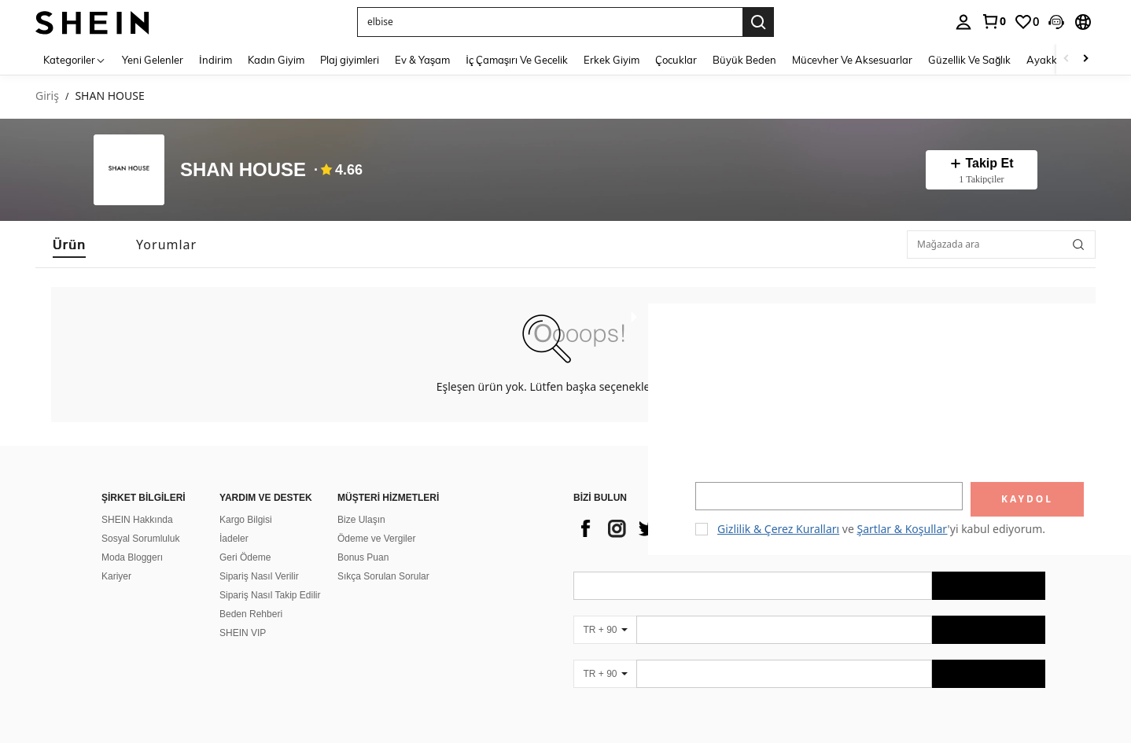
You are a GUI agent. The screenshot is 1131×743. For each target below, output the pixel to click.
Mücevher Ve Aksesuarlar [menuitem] (852, 59)
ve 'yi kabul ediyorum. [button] (881, 528)
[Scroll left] (1066, 59)
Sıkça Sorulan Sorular (383, 557)
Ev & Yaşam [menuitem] (423, 59)
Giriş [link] (47, 96)
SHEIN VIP (242, 614)
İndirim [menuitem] (215, 59)
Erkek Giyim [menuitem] (611, 59)
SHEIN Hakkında (137, 500)
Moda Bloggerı (132, 538)
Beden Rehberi (250, 595)
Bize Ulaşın (361, 500)
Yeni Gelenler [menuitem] (152, 59)
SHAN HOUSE (243, 170)
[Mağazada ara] (1001, 244)
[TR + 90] (604, 611)
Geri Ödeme (245, 538)
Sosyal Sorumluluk (140, 519)
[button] (1056, 22)
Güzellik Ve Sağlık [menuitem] (969, 59)
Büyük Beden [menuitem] (744, 59)
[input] (829, 496)
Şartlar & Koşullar (902, 528)
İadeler (234, 519)
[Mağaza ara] (1078, 244)
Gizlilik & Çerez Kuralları (778, 528)
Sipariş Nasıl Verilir (259, 557)
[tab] (69, 244)
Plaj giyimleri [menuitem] (349, 59)
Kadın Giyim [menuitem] (276, 59)
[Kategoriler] (74, 59)
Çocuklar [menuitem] (676, 59)
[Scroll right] (1085, 59)
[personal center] (963, 22)
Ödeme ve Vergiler (376, 519)
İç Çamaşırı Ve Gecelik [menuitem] (517, 59)
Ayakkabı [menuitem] (1049, 59)
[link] (993, 21)
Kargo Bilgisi (245, 500)
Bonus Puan (363, 538)
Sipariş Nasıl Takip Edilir (270, 576)
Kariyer (116, 557)
